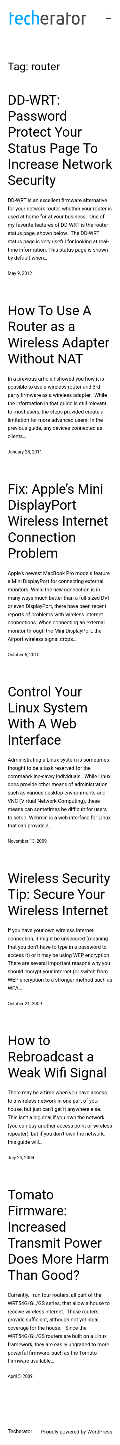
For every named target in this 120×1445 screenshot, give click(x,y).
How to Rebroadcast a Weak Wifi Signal (57, 1057)
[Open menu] (108, 17)
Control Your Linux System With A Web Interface (48, 716)
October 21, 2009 (25, 1003)
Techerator (20, 1431)
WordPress (99, 1432)
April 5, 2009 (20, 1376)
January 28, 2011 (25, 451)
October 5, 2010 (23, 654)
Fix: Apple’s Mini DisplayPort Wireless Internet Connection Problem (58, 521)
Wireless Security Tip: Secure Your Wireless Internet (59, 894)
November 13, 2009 (27, 841)
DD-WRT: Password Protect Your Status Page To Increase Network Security (60, 140)
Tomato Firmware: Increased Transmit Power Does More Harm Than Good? (58, 1235)
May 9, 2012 (20, 273)
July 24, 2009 (21, 1157)
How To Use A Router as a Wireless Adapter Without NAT (58, 335)
